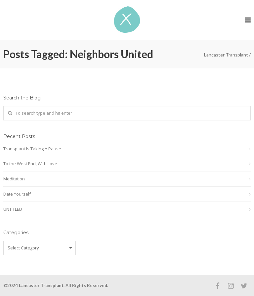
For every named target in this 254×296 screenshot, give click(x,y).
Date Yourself (17, 194)
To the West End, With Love (30, 163)
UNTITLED (12, 209)
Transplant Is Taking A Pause (32, 149)
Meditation (14, 179)
